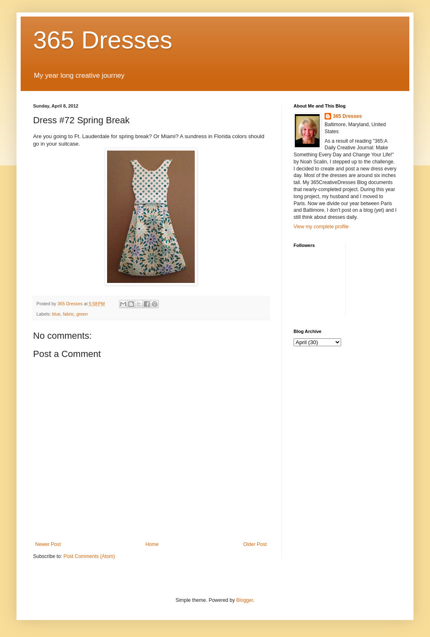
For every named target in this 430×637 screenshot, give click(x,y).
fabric (68, 313)
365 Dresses (102, 40)
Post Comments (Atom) (89, 556)
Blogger (244, 600)
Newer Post (48, 544)
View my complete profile (321, 227)
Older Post (255, 544)
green (82, 313)
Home (152, 544)
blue (56, 313)
